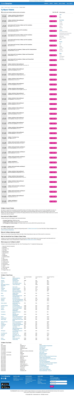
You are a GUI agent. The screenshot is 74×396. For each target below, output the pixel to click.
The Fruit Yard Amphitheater (18, 299)
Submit (51, 386)
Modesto (3, 299)
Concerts (46, 3)
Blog (26, 383)
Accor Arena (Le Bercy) (17, 283)
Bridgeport (3, 278)
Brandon (2, 323)
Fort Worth (3, 339)
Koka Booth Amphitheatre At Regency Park (17, 329)
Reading (2, 280)
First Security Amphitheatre (18, 321)
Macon (2, 316)
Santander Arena (16, 280)
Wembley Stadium (16, 289)
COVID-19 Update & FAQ (42, 383)
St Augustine (3, 324)
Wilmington (3, 330)
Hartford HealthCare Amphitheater (7, 229)
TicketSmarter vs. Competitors (30, 380)
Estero (2, 327)
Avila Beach (3, 298)
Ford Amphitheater (16, 305)
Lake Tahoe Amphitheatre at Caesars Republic (18, 301)
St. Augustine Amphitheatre (18, 324)
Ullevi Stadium (15, 281)
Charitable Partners (28, 379)
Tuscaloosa (3, 314)
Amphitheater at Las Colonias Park (16, 304)
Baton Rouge (3, 319)
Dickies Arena (15, 339)
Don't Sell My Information (42, 380)
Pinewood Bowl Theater (17, 308)
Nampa (2, 295)
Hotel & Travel (62, 3)
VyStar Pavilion (15, 333)
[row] (29, 16)
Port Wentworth (4, 333)
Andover (2, 309)
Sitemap (39, 381)
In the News (27, 382)
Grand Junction (4, 303)
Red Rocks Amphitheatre (17, 306)
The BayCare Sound (16, 325)
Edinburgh (3, 288)
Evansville (3, 334)
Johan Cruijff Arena (16, 284)
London (2, 289)
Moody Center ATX (16, 338)
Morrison (2, 306)
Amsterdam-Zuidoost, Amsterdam (5, 285)
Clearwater (3, 325)
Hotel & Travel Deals (28, 381)
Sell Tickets (69, 3)
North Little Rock (4, 321)
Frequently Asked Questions (18, 379)
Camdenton (3, 311)
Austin (2, 338)
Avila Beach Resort (16, 298)
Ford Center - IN (16, 334)
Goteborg (3, 281)
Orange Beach (3, 318)
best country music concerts (31, 239)
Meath (2, 286)
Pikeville (2, 335)
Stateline (2, 300)
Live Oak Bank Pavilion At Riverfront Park (17, 331)
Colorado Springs (4, 305)
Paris (2, 283)
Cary (2, 328)
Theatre (55, 3)
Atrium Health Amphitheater (18, 316)
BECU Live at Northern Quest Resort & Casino (17, 291)
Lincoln (2, 308)
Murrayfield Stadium (16, 288)
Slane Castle (15, 286)
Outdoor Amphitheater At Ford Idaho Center (17, 296)
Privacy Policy (40, 379)
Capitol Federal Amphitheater (15, 310)
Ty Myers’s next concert (32, 228)
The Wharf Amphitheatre (17, 318)
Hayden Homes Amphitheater (15, 294)
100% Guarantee (16, 380)
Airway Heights (4, 290)
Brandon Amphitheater (17, 323)
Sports (51, 3)
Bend (2, 293)
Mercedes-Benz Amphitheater (16, 315)
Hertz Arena (15, 327)
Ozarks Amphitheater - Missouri (45, 370)
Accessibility (40, 382)
